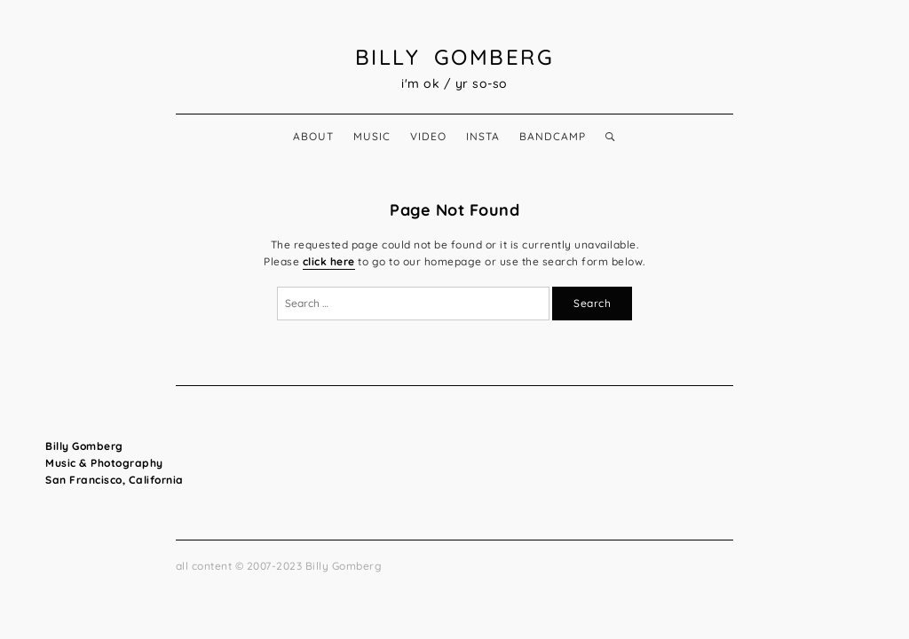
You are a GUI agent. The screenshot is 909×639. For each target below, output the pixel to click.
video (428, 136)
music (372, 136)
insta (483, 136)
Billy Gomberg (455, 56)
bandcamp (552, 136)
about (313, 136)
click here (329, 261)
